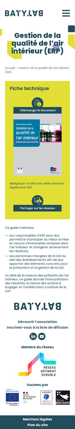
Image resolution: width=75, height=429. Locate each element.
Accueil (10, 68)
